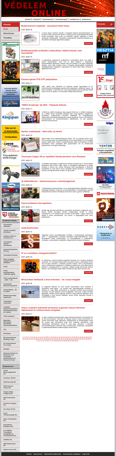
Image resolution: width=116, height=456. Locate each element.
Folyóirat (36, 19)
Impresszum (37, 454)
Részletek (88, 43)
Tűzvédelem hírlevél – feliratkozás (7, 243)
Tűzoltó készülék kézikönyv (9, 231)
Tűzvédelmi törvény (10, 255)
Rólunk (29, 454)
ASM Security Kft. (9, 382)
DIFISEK (6, 349)
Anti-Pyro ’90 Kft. (9, 378)
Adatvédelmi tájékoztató (52, 454)
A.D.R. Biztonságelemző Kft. (9, 372)
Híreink (28, 19)
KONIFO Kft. (7, 440)
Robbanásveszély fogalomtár (9, 296)
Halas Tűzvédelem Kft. (10, 420)
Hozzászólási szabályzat (71, 454)
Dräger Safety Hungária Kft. (8, 392)
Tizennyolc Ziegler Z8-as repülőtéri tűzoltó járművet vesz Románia (53, 156)
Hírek (5, 29)
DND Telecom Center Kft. (8, 387)
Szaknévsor (86, 19)
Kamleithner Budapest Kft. (8, 425)
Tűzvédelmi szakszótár (7, 302)
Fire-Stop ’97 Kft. (9, 409)
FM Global (7, 333)
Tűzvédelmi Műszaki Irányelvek (10, 285)
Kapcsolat (86, 454)
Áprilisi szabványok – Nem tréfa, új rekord (41, 131)
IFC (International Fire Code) (9, 344)
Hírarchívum (8, 33)
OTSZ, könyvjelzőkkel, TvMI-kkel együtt (9, 272)
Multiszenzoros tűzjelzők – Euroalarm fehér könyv (45, 26)
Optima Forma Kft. (10, 449)
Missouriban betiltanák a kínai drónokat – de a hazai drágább (50, 279)
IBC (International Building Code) (9, 338)
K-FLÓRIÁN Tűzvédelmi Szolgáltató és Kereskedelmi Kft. (9, 433)
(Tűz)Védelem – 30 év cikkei (10, 290)
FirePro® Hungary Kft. (9, 404)
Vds (4, 329)
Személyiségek (61, 19)
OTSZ (5, 267)
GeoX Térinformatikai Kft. (10, 414)
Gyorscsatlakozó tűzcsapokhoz (36, 203)
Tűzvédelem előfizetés (7, 225)
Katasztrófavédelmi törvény (10, 250)
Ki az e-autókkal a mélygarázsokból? (39, 253)
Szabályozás (74, 19)
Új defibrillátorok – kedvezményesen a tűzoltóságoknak (48, 181)
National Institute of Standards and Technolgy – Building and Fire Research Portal (10, 356)
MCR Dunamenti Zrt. (9, 398)
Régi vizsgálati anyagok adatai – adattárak (9, 260)
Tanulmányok (47, 19)
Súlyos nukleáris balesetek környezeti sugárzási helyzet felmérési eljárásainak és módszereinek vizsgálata (53, 309)
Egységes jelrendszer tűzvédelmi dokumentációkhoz (10, 322)
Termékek (7, 38)
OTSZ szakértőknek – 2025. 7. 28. (10, 279)
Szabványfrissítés (30, 228)
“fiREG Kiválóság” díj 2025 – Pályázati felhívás (43, 105)
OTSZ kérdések (8, 316)
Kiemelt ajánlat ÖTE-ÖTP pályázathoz (39, 79)
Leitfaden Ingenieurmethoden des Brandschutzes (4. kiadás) (10, 309)
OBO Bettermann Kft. (9, 444)
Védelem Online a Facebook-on (9, 237)
